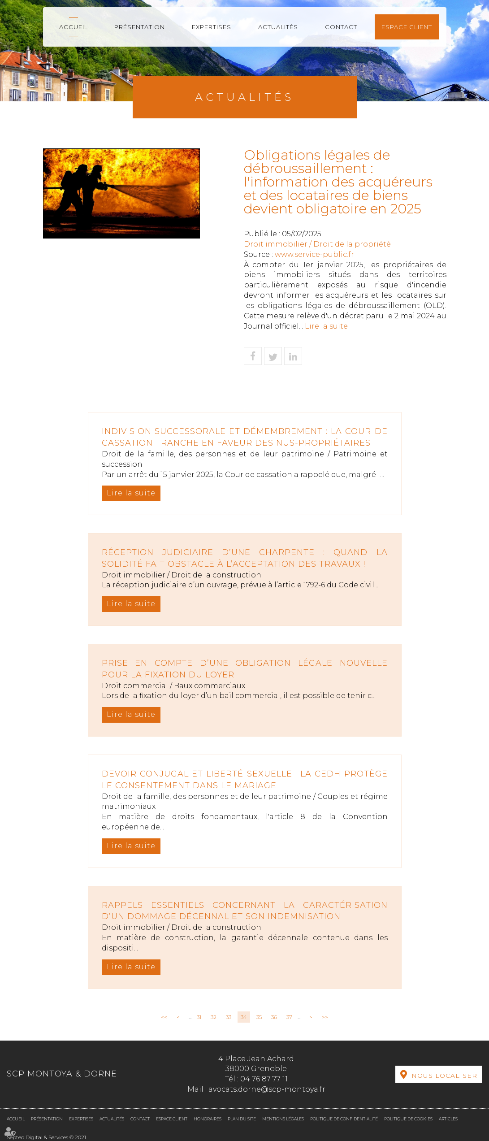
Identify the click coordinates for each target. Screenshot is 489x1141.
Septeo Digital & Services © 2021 (46, 1137)
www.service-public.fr (314, 254)
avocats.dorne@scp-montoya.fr (266, 1089)
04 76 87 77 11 (264, 1079)
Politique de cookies (408, 1118)
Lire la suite (326, 326)
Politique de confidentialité (344, 1118)
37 (289, 1017)
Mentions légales (283, 1118)
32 (213, 1017)
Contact (341, 26)
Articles (448, 1118)
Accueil (73, 26)
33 (228, 1017)
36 (274, 1017)
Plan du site (242, 1118)
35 (259, 1017)
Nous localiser (444, 1076)
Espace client (406, 26)
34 (244, 1017)
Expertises (211, 26)
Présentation (139, 26)
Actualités (278, 26)
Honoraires (207, 1118)
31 (199, 1017)
